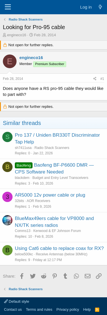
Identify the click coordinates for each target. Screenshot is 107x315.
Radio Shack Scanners (52, 148)
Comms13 (23, 231)
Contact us (13, 309)
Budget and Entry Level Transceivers (60, 178)
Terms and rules (39, 309)
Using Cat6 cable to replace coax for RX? (59, 248)
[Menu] (8, 7)
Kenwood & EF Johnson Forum (57, 231)
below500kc (24, 254)
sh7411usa (23, 148)
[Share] (94, 79)
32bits (19, 201)
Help (87, 309)
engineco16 (16, 35)
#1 (102, 79)
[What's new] (100, 7)
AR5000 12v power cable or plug (50, 195)
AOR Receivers (38, 201)
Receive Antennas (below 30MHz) (61, 254)
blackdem (22, 178)
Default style (16, 301)
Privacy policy (67, 309)
